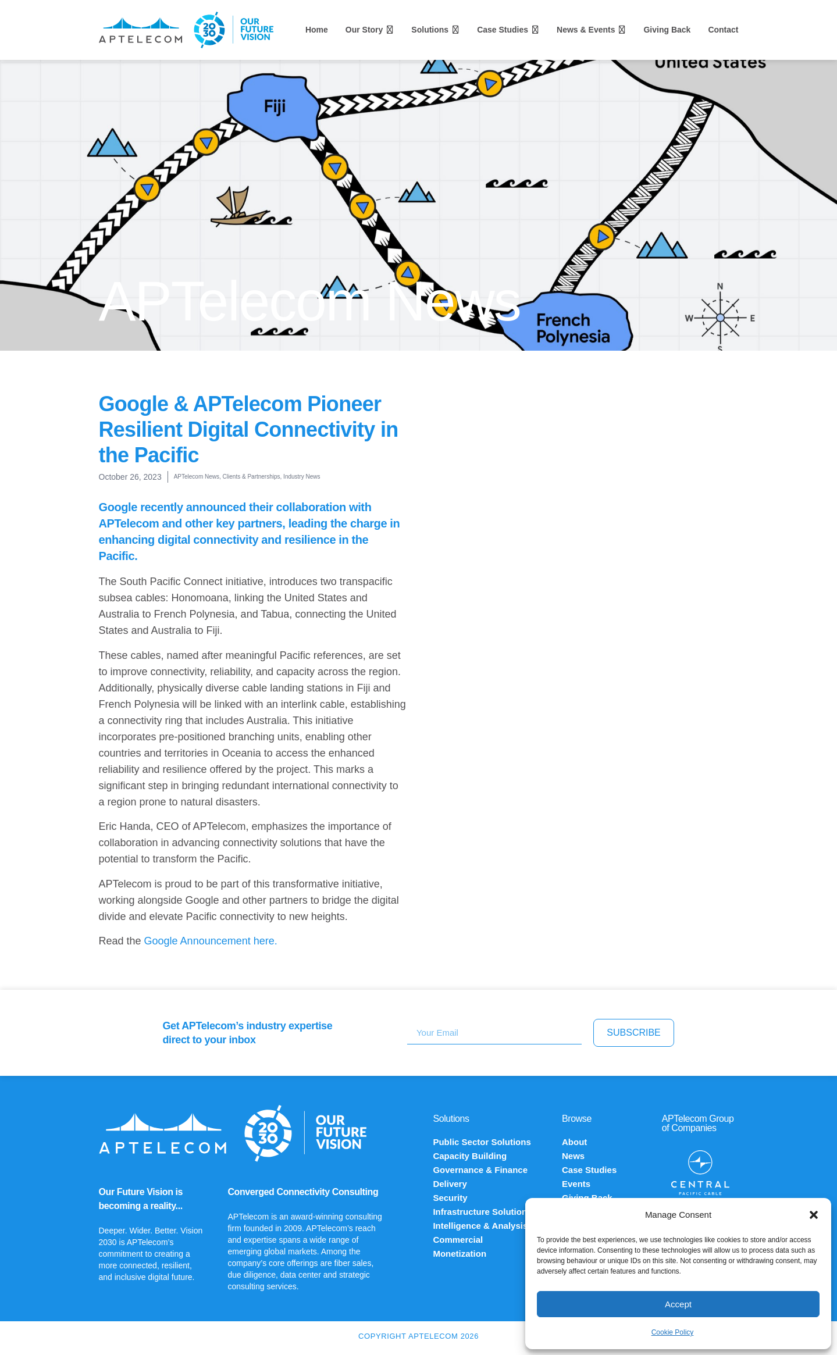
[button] (814, 1215)
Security (450, 1198)
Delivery (449, 1184)
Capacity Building (470, 1156)
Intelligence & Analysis (480, 1226)
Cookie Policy (672, 1332)
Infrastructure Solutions (482, 1212)
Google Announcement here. (210, 941)
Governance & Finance (480, 1170)
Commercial (458, 1240)
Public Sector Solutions (481, 1142)
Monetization (459, 1253)
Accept (678, 1304)
